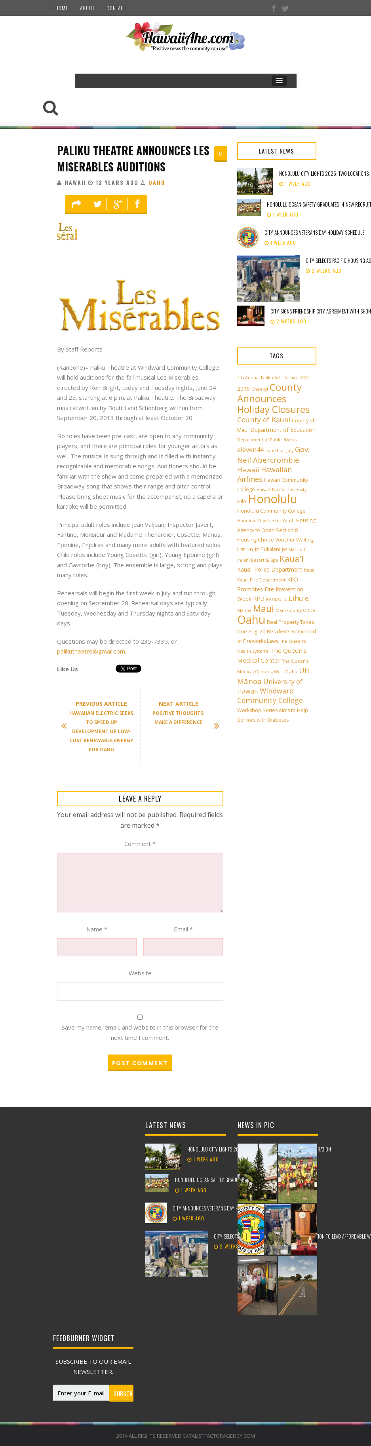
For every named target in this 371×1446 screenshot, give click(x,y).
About (87, 8)
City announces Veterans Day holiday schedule (314, 232)
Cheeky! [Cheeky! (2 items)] (259, 389)
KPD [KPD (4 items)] (258, 598)
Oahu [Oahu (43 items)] (251, 619)
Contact (116, 8)
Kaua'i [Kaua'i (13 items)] (292, 558)
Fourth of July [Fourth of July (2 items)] (279, 450)
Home (61, 8)
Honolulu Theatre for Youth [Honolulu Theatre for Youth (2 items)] (266, 520)
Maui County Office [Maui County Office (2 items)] (296, 610)
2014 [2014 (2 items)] (305, 377)
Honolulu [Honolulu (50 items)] (272, 499)
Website (140, 973)
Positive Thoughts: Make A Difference (181, 713)
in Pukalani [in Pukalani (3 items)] (267, 549)
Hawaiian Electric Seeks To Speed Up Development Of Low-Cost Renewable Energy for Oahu (101, 726)
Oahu (156, 182)
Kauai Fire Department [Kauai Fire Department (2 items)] (261, 580)
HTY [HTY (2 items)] (249, 549)
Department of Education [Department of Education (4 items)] (283, 429)
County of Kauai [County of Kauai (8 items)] (263, 419)
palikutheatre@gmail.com (91, 651)
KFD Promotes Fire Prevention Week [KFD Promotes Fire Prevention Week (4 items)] (270, 589)
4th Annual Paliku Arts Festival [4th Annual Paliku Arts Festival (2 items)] (268, 377)
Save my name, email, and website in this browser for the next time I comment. (140, 1032)
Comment (140, 843)
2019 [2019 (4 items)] (243, 388)
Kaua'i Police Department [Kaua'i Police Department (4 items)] (270, 569)
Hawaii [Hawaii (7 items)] (248, 469)
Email (183, 929)
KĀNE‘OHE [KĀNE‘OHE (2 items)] (276, 599)
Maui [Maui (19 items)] (263, 608)
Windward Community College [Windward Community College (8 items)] (270, 695)
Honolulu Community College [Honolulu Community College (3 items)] (271, 510)
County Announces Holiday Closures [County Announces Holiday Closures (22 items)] (273, 398)
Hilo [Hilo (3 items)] (241, 501)
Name (96, 929)
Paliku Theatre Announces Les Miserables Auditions (133, 158)
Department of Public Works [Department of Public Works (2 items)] (267, 440)
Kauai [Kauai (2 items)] (310, 570)
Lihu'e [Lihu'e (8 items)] (299, 598)
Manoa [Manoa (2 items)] (244, 610)
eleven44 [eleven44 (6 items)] (250, 449)
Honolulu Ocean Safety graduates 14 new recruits (228, 1179)
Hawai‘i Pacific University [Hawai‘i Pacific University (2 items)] (281, 489)
